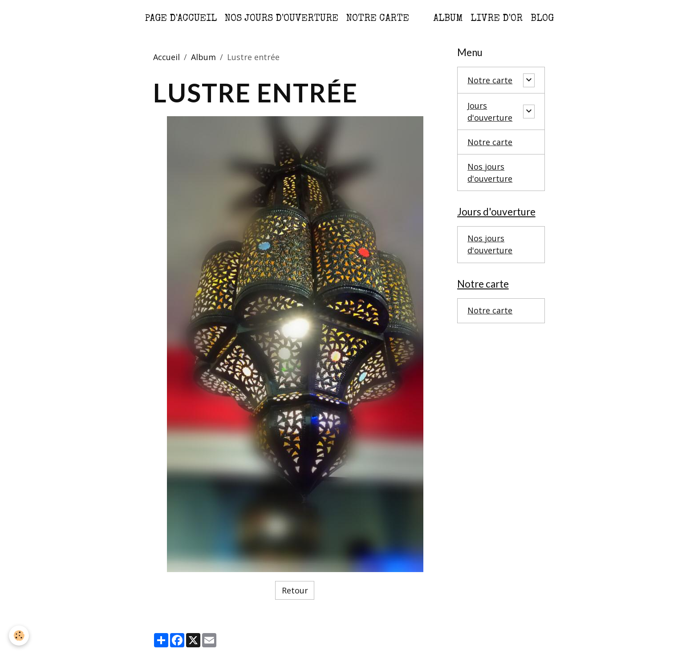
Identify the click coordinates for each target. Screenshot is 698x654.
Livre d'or (497, 19)
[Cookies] (19, 636)
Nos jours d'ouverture (281, 19)
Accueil (166, 57)
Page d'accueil (181, 19)
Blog (542, 19)
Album (448, 19)
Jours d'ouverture (489, 111)
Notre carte (377, 19)
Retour (295, 590)
